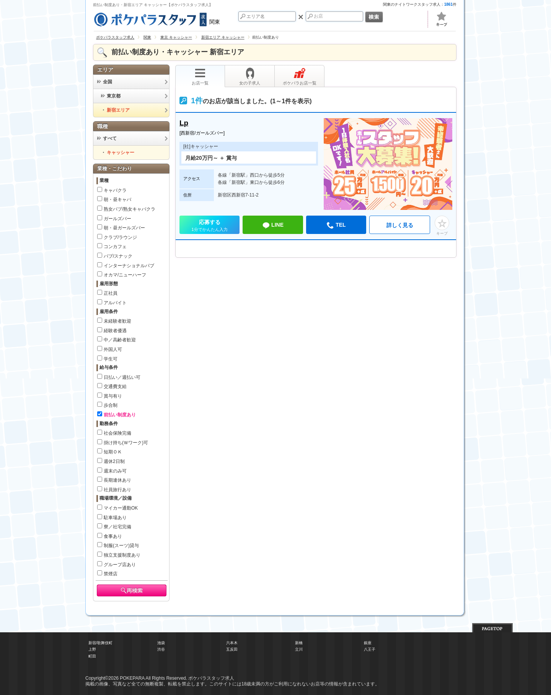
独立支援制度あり (122, 555)
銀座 (368, 643)
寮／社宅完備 (117, 526)
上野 (92, 649)
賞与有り (113, 396)
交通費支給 (115, 386)
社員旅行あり (117, 489)
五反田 (232, 649)
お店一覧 (200, 76)
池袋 (161, 643)
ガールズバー (117, 218)
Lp (183, 123)
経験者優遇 (115, 330)
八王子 (369, 649)
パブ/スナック (118, 256)
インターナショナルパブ (129, 265)
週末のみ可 (115, 471)
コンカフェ (115, 246)
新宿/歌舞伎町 (100, 643)
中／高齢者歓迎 (120, 340)
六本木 (232, 643)
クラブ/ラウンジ (120, 237)
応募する (209, 226)
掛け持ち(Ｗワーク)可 (126, 442)
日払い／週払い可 (122, 377)
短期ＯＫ (113, 452)
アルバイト (115, 302)
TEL (336, 225)
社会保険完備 (117, 433)
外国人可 (113, 349)
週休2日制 (114, 461)
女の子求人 (249, 76)
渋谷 (161, 649)
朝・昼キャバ (117, 199)
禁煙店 (110, 573)
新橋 (299, 643)
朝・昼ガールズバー (124, 228)
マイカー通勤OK (121, 508)
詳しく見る (399, 225)
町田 (92, 656)
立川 (299, 649)
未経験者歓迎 (117, 321)
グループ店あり (120, 564)
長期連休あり (117, 480)
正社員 (110, 293)
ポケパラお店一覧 (299, 76)
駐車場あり (115, 517)
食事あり (113, 536)
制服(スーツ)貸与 (121, 545)
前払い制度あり (120, 414)
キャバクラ (115, 190)
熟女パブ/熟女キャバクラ (129, 209)
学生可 (110, 359)
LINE (273, 225)
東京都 (111, 96)
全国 (104, 81)
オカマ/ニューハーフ (125, 275)
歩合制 (110, 405)
